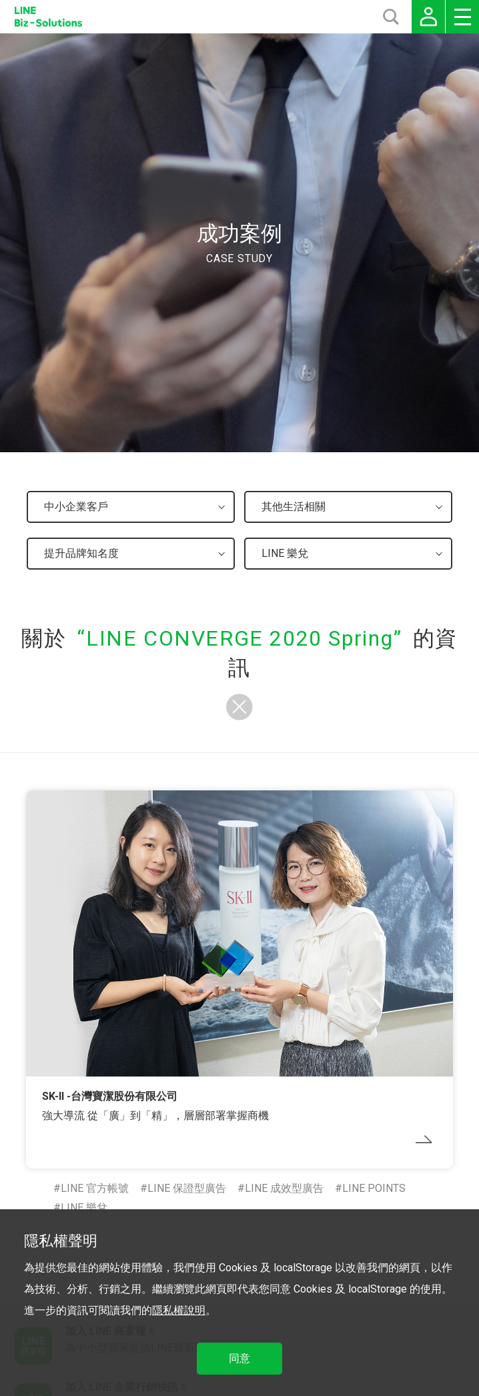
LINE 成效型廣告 (284, 1188)
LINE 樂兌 (84, 1207)
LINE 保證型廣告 (186, 1188)
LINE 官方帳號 (95, 1188)
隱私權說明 (178, 1310)
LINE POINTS (374, 1188)
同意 (239, 1358)
